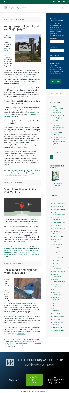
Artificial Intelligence (59, 203)
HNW (15, 252)
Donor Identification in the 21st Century (20, 191)
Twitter (16, 347)
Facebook (16, 174)
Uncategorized (57, 327)
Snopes (24, 176)
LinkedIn (32, 252)
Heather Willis (29, 250)
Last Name (54, 47)
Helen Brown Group (20, 8)
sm (4, 347)
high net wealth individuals (17, 343)
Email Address (55, 55)
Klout (9, 345)
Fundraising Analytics (29, 247)
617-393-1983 (33, 380)
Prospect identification (19, 248)
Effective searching (30, 170)
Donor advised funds (59, 222)
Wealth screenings (58, 330)
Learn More (57, 185)
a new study (30, 75)
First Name (54, 38)
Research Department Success (13, 172)
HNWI (19, 252)
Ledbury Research (21, 316)
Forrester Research (25, 341)
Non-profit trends (58, 258)
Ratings (55, 289)
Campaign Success (16, 247)
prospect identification (10, 254)
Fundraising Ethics (58, 236)
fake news (23, 174)
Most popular (27, 339)
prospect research (16, 176)
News (38, 170)
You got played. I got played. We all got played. (22, 27)
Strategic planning (58, 316)
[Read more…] (21, 241)
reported (16, 90)
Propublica (7, 176)
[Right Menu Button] (62, 8)
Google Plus (35, 341)
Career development (17, 170)
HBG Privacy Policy (55, 63)
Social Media (33, 254)
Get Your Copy (58, 183)
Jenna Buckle (26, 252)
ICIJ (33, 174)
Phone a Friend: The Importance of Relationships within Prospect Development (59, 141)
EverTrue (14, 250)
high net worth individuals (32, 343)
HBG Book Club (57, 244)
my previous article (32, 219)
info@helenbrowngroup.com (55, 380)
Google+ (28, 174)
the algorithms (18, 143)
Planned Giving (57, 261)
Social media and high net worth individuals (20, 271)
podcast (27, 235)
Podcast (55, 264)
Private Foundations (59, 271)
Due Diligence (57, 225)
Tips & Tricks (56, 319)
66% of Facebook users (32, 112)
